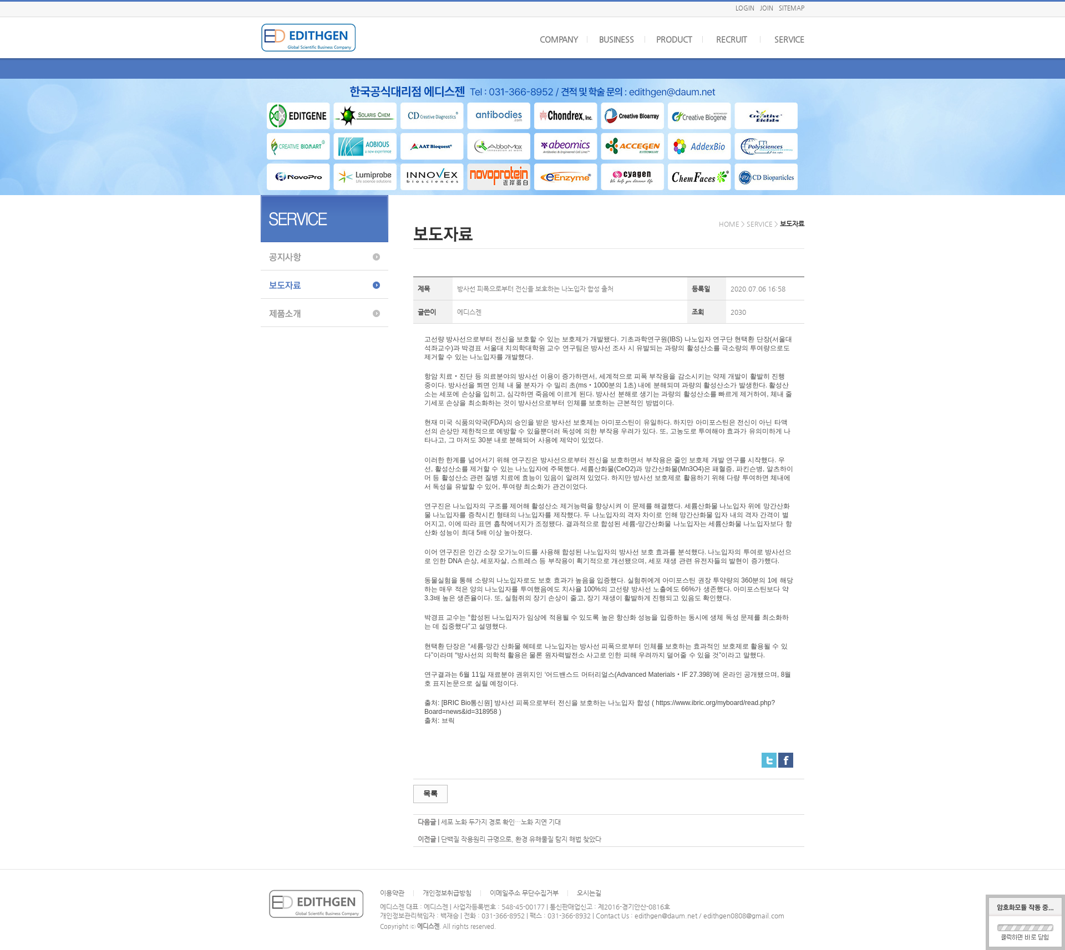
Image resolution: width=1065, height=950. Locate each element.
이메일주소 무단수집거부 (524, 893)
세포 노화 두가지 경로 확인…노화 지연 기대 (501, 822)
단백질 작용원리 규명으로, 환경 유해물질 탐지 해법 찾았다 (521, 839)
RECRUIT (731, 39)
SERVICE (789, 39)
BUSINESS (616, 39)
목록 (430, 793)
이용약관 (392, 893)
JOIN (766, 8)
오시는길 (589, 893)
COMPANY (559, 39)
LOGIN (745, 8)
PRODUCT (674, 39)
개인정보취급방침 (447, 893)
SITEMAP (791, 8)
